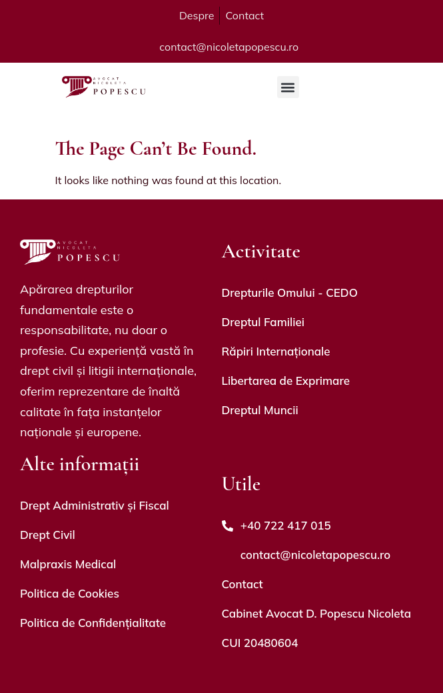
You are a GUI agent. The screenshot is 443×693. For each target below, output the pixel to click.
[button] (288, 87)
